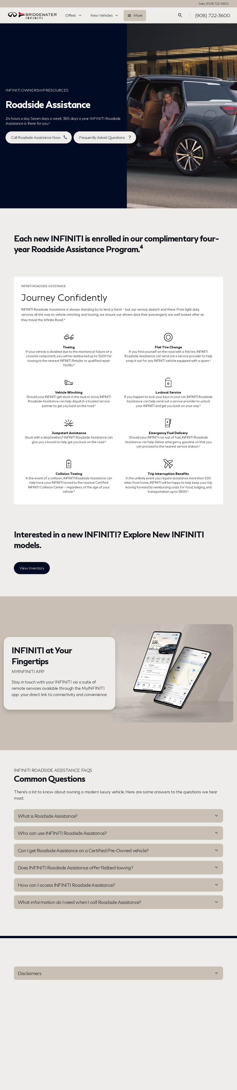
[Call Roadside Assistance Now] (39, 137)
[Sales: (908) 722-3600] (214, 3)
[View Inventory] (32, 568)
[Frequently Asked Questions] (105, 137)
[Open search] (180, 15)
